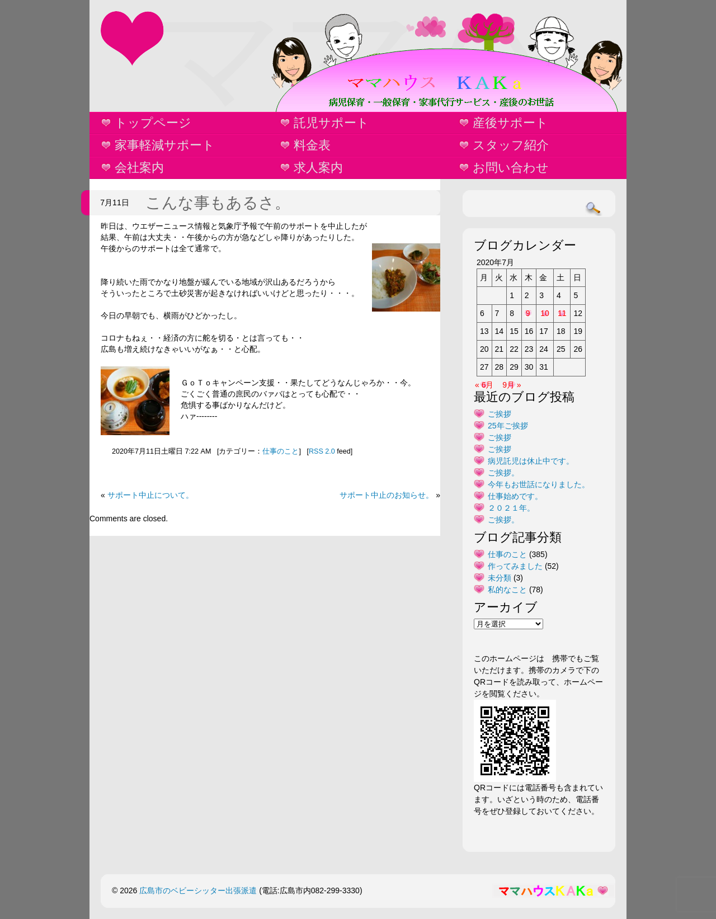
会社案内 (139, 168)
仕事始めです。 (515, 496)
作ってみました (515, 566)
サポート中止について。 (150, 495)
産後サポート (510, 123)
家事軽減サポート (165, 145)
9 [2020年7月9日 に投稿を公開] (528, 313)
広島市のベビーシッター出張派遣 (198, 890)
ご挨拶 (499, 413)
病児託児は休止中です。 (531, 460)
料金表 (312, 145)
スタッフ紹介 (511, 145)
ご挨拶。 (503, 472)
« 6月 (484, 384)
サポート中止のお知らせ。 (387, 495)
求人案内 (318, 168)
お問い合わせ (511, 168)
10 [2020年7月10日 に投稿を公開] (544, 313)
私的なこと (507, 589)
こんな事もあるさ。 (217, 202)
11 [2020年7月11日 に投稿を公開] (562, 313)
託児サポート (331, 123)
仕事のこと (280, 451)
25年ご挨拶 (508, 425)
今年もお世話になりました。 (539, 484)
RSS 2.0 (322, 451)
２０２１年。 (511, 507)
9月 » (511, 384)
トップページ (153, 123)
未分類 (499, 577)
